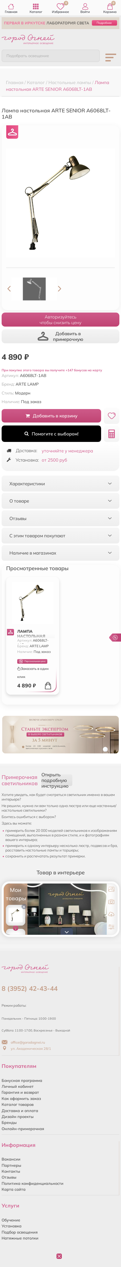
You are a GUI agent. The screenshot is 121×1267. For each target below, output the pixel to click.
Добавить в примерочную (60, 336)
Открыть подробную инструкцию (55, 780)
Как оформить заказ (21, 1098)
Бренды (9, 1122)
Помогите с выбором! (51, 434)
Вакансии (11, 1159)
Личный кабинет (18, 1086)
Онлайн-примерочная (23, 1128)
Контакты (11, 1171)
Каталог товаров (18, 1104)
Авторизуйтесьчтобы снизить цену (60, 319)
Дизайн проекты (18, 1116)
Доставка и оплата (20, 1110)
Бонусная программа (22, 1080)
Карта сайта (14, 1189)
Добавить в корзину (51, 415)
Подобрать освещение (27, 55)
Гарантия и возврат (20, 1092)
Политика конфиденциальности (32, 1183)
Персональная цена (32, 661)
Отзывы (9, 1177)
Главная (11, 8)
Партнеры (11, 1165)
